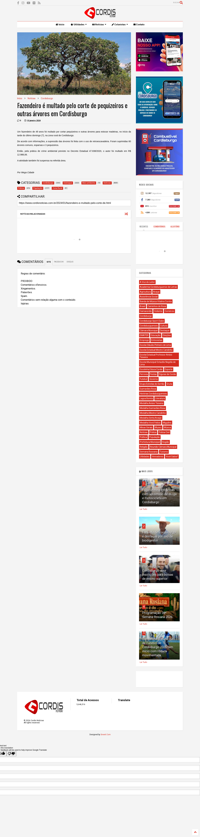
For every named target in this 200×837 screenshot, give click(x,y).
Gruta (169, 384)
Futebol (143, 379)
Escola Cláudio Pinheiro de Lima (155, 345)
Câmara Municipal (149, 330)
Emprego (144, 340)
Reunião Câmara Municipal (163, 447)
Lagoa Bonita (146, 398)
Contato (139, 24)
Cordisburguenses (149, 325)
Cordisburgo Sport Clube (152, 321)
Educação (155, 335)
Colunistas (120, 24)
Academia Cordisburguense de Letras (158, 287)
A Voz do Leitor (147, 282)
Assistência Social (149, 296)
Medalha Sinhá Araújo (151, 418)
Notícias (99, 24)
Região (165, 442)
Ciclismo (158, 311)
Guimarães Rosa (148, 388)
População (154, 437)
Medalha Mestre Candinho (153, 413)
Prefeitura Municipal (150, 442)
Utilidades (79, 24)
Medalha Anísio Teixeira (151, 403)
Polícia (153, 432)
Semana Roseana (149, 451)
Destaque (165, 330)
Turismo (164, 451)
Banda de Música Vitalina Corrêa (156, 301)
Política (143, 437)
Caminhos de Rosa (157, 306)
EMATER (144, 335)
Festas (153, 374)
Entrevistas (156, 340)
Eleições (167, 335)
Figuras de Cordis (167, 374)
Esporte (168, 369)
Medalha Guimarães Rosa (152, 408)
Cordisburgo (47, 98)
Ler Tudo (143, 509)
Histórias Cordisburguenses (153, 393)
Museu (158, 427)
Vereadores (157, 456)
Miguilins (167, 422)
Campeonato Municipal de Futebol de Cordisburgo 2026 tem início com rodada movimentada (158, 647)
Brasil (142, 306)
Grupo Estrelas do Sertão (152, 384)
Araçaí (156, 292)
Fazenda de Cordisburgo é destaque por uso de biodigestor (159, 536)
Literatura (160, 398)
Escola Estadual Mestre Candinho (156, 350)
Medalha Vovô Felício (150, 422)
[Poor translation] (11, 753)
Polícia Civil (164, 432)
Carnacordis (146, 311)
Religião (144, 447)
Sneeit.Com (106, 734)
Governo (154, 379)
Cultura (163, 325)
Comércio (169, 311)
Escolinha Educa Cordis (151, 369)
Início (60, 24)
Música (167, 427)
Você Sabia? (172, 456)
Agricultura (145, 292)
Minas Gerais (146, 427)
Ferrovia (144, 374)
